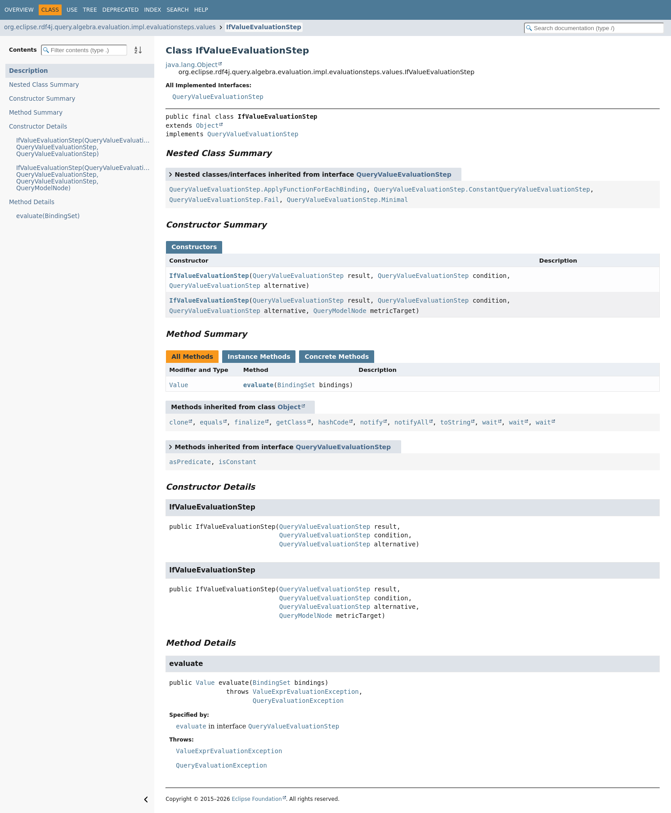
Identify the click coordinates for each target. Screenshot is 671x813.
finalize (249, 422)
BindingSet (296, 385)
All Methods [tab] (192, 356)
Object (207, 125)
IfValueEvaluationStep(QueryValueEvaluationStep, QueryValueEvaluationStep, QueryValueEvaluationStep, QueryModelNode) (85, 178)
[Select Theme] (218, 9)
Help (201, 10)
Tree (90, 10)
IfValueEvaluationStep (263, 27)
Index (152, 10)
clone (178, 422)
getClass (291, 422)
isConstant (237, 461)
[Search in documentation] (594, 28)
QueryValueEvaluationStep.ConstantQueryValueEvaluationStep (482, 189)
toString (455, 422)
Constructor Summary (42, 98)
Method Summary (36, 112)
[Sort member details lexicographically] (138, 50)
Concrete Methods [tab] (336, 356)
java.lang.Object (192, 64)
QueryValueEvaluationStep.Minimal (347, 199)
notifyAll (411, 422)
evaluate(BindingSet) (48, 216)
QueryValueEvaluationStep (217, 96)
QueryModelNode (340, 310)
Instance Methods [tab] (259, 356)
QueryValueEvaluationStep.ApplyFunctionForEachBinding (267, 189)
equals (211, 422)
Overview (19, 10)
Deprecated (121, 10)
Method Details (31, 202)
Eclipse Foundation (257, 799)
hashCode (333, 422)
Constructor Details (38, 126)
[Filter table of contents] (84, 50)
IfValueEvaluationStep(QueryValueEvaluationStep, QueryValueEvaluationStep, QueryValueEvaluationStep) (85, 147)
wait (489, 422)
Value (178, 385)
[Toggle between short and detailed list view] (170, 174)
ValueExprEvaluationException (306, 691)
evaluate (258, 385)
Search (177, 10)
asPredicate (190, 461)
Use (72, 10)
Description (28, 70)
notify (371, 422)
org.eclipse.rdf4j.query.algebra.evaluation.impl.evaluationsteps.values (109, 27)
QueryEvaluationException (298, 700)
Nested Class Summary (44, 84)
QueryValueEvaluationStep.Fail (224, 199)
